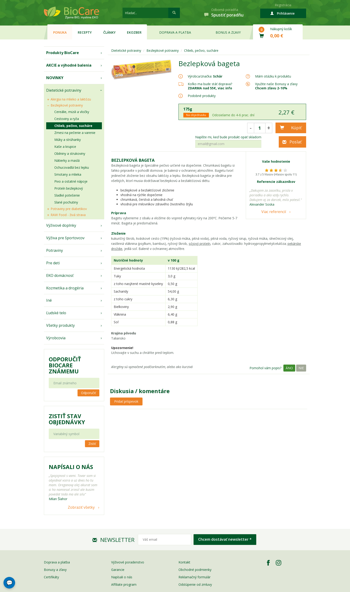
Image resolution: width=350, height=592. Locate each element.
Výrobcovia (55, 337)
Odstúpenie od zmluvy (195, 584)
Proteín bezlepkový (68, 188)
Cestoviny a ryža (66, 118)
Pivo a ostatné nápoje (71, 181)
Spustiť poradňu (227, 15)
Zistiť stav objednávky (67, 419)
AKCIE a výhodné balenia (68, 65)
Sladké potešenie (67, 195)
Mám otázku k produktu (273, 76)
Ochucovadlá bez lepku (71, 167)
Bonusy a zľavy (55, 569)
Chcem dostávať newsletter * (225, 539)
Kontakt (184, 562)
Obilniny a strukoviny (69, 153)
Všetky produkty (60, 325)
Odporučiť (88, 393)
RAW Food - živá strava (68, 215)
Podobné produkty (202, 96)
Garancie (117, 569)
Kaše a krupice (65, 146)
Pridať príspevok (126, 401)
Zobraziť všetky (81, 507)
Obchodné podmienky (194, 569)
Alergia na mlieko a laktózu (71, 99)
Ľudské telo (56, 312)
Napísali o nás (121, 577)
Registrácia (283, 5)
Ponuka (60, 32)
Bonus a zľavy (228, 32)
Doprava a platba (175, 32)
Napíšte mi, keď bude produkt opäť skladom (228, 137)
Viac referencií (273, 211)
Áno (289, 368)
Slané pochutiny (66, 202)
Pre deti (53, 262)
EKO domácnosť (60, 275)
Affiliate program (123, 584)
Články (109, 32)
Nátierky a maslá (67, 160)
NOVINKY (54, 77)
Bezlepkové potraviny (67, 105)
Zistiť (92, 443)
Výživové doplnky (61, 225)
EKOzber (134, 32)
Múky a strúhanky (67, 139)
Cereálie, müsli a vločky (71, 112)
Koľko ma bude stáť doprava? (210, 84)
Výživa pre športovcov (65, 237)
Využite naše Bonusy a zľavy (276, 86)
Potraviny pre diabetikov (69, 209)
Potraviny (54, 250)
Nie (301, 368)
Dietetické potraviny (63, 90)
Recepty (85, 32)
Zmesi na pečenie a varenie (74, 132)
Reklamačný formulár (194, 577)
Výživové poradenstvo (127, 562)
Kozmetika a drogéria (65, 288)
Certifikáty (51, 577)
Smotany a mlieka (67, 174)
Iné (49, 300)
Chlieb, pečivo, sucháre (73, 125)
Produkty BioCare (62, 52)
